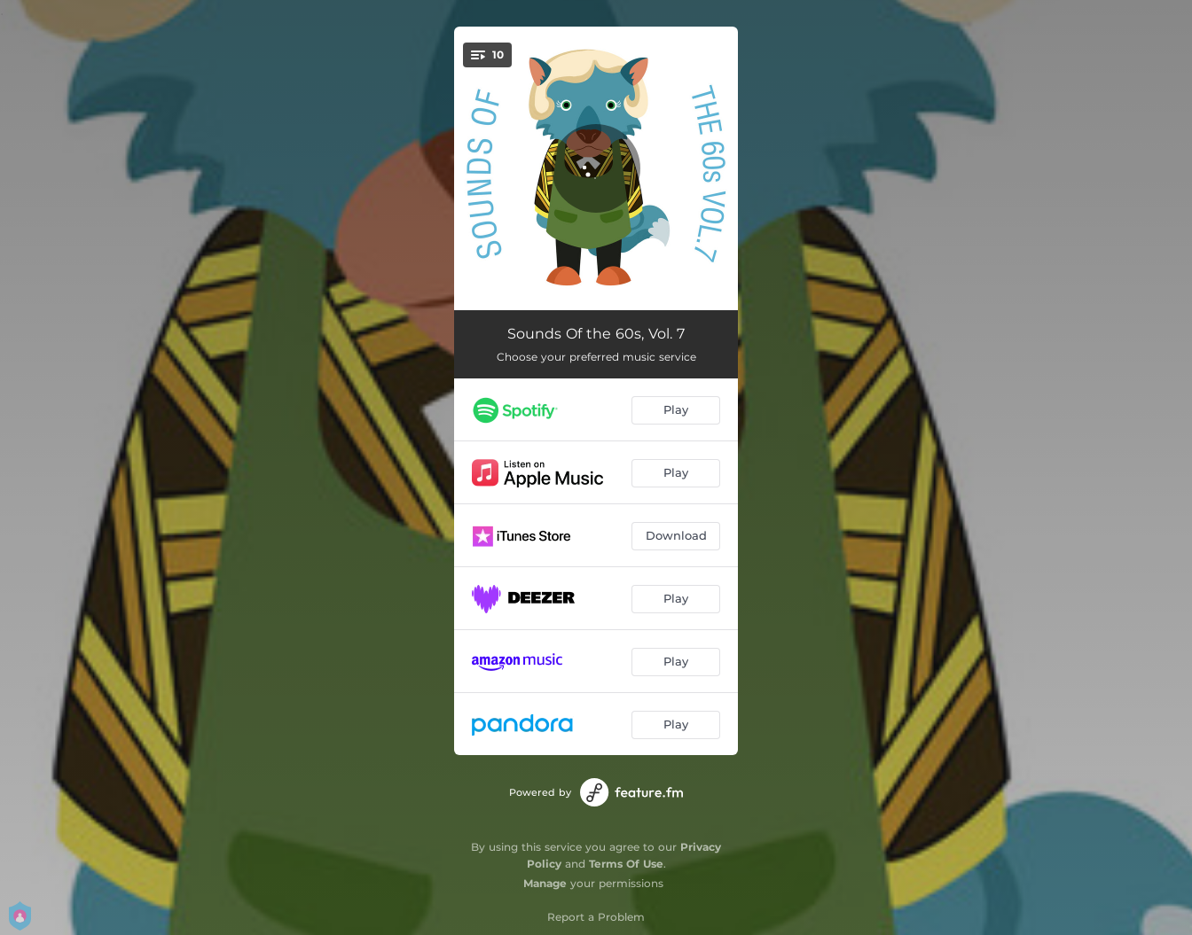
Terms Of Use (626, 863)
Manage (545, 883)
